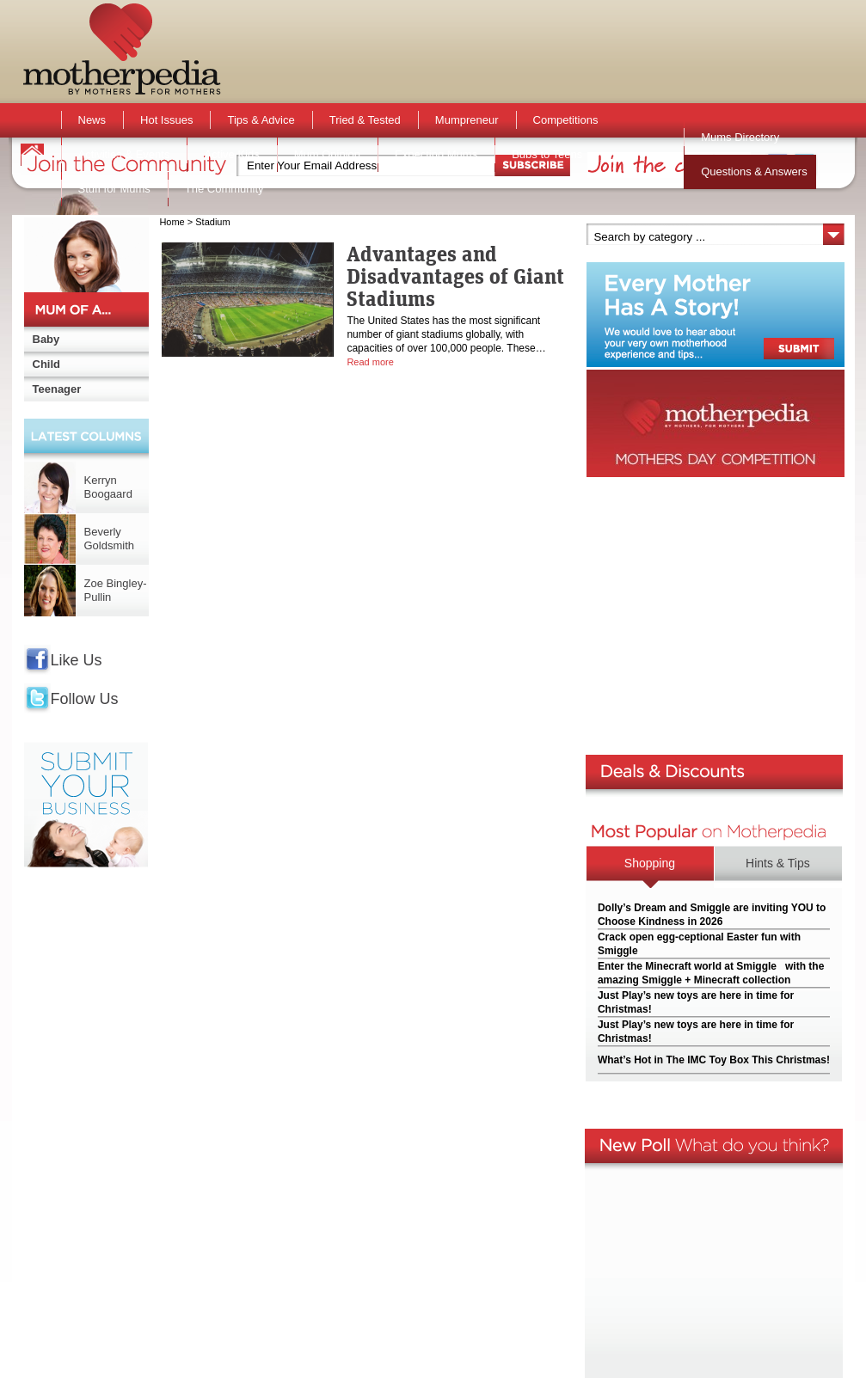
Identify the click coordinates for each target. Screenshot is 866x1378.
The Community (224, 188)
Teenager (57, 389)
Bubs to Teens (547, 154)
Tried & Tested (365, 119)
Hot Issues (166, 119)
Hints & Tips (778, 863)
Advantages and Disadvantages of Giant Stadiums (455, 276)
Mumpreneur (467, 119)
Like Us (76, 660)
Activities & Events (124, 154)
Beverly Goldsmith (109, 538)
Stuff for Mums (114, 188)
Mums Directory (740, 137)
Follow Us (85, 698)
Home (171, 222)
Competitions (566, 119)
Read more (370, 362)
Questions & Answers (754, 171)
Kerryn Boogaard (108, 487)
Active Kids (231, 154)
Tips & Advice (260, 119)
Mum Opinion (327, 154)
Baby (46, 339)
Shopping (649, 863)
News (92, 119)
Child (47, 364)
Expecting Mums (436, 154)
